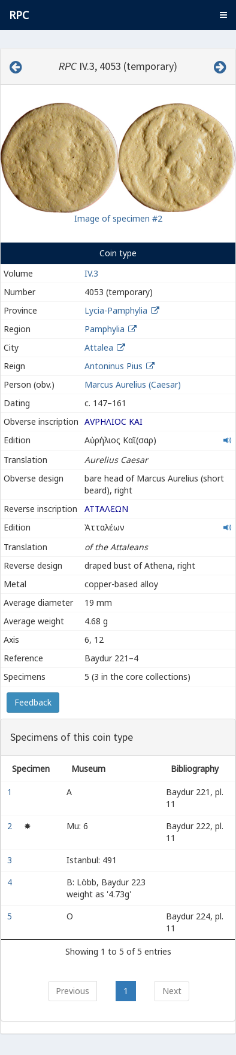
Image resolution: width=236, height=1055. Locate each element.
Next (171, 990)
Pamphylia (104, 329)
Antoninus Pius (113, 366)
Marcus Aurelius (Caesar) (132, 384)
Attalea (98, 347)
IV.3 (91, 273)
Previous (72, 990)
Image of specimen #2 (118, 218)
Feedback (33, 702)
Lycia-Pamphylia (115, 310)
